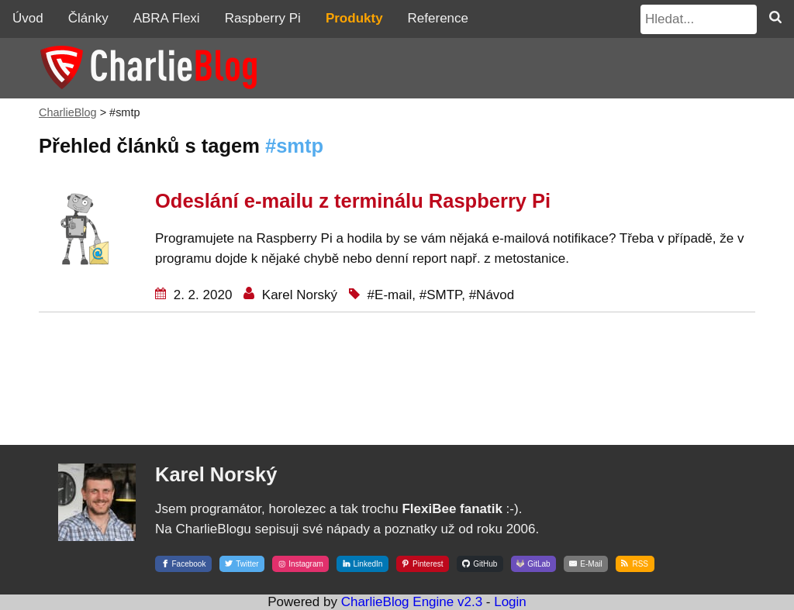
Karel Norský (297, 295)
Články (88, 18)
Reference (438, 18)
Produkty (354, 18)
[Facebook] (185, 562)
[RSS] (635, 562)
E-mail (393, 295)
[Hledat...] (698, 19)
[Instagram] (300, 562)
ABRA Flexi (166, 18)
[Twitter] (242, 562)
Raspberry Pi (263, 18)
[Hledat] (775, 19)
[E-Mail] (586, 562)
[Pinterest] (422, 562)
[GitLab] (533, 562)
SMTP (443, 295)
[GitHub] (480, 562)
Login (510, 601)
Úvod (27, 18)
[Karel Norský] (97, 556)
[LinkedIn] (362, 562)
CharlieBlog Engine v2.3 (411, 601)
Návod (495, 295)
